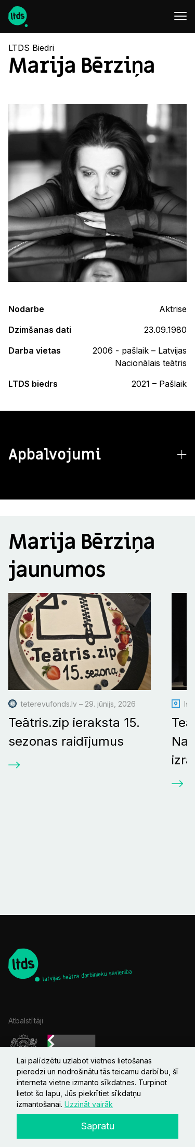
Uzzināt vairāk (88, 1104)
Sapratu (97, 1126)
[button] (97, 455)
